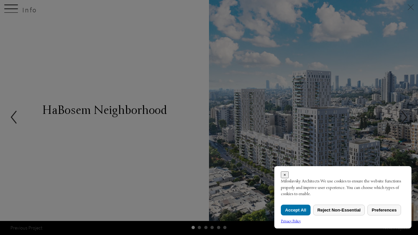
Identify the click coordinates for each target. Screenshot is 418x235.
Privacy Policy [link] (291, 221)
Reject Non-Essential (339, 210)
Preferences (384, 210)
